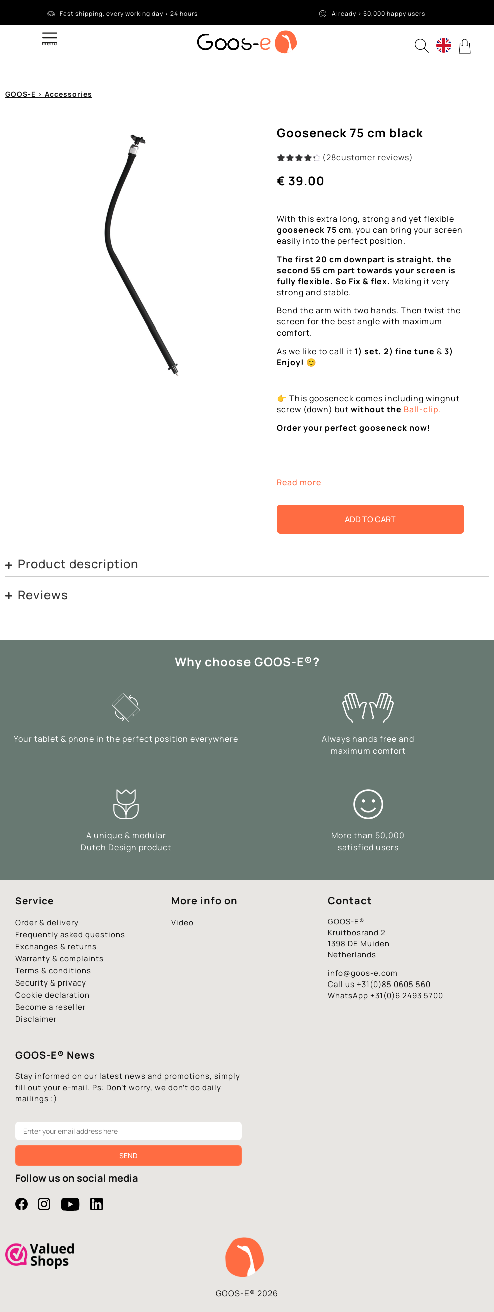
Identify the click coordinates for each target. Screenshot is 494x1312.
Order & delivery (47, 922)
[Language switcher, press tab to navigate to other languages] (443, 45)
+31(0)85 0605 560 (394, 984)
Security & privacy (50, 982)
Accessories (68, 94)
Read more (299, 482)
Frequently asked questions (70, 934)
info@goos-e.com (363, 973)
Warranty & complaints (59, 958)
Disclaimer (36, 1019)
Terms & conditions (53, 970)
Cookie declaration (52, 995)
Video (182, 922)
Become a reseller (50, 1007)
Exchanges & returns (56, 946)
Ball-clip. (422, 409)
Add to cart (370, 519)
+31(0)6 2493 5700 (406, 995)
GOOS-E (20, 94)
